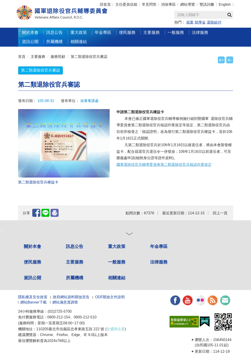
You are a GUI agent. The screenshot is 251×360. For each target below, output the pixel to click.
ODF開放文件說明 (110, 297)
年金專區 (103, 32)
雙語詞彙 (207, 4)
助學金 (200, 22)
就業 (190, 22)
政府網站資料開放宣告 (71, 297)
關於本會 (30, 32)
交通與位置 (115, 329)
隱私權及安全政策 (32, 297)
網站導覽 (187, 4)
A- (230, 60)
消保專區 (168, 4)
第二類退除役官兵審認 (89, 57)
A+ (221, 60)
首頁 (21, 57)
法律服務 (200, 32)
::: (19, 30)
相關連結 (78, 41)
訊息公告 (54, 32)
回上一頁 (220, 213)
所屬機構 (54, 41)
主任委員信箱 (126, 4)
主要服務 (151, 32)
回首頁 (105, 4)
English (225, 4)
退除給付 (214, 22)
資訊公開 (30, 41)
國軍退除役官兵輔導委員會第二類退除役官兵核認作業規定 (164, 165)
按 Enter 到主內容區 (20, 3)
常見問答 (149, 4)
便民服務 (127, 32)
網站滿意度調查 (65, 302)
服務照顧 (58, 57)
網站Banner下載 (33, 302)
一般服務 (175, 32)
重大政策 (78, 32)
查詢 (229, 15)
